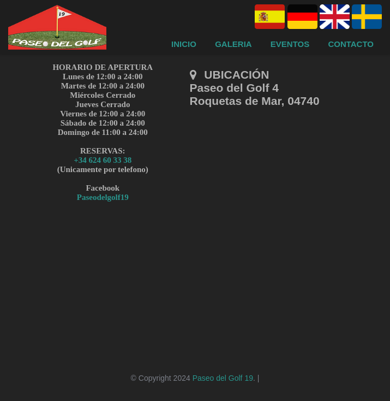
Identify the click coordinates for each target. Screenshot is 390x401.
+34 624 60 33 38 (102, 160)
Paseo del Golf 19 (223, 378)
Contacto (351, 44)
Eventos (290, 44)
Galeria (233, 44)
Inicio (183, 44)
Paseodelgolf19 (103, 197)
